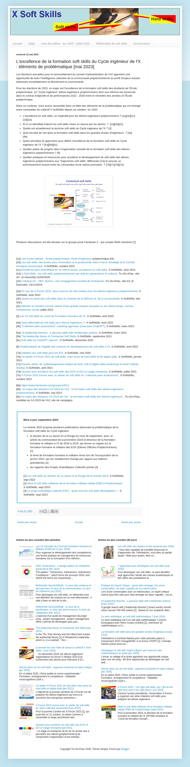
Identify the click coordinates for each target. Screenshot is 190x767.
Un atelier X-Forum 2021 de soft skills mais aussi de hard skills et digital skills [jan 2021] (64, 687)
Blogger (125, 749)
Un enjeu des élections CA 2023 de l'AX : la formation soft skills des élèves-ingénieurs (71, 396)
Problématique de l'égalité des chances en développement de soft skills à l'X (65, 346)
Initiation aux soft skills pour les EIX (42, 352)
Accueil (17, 43)
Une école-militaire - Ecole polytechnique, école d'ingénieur (56, 258)
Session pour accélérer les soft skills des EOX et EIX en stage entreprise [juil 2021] (62, 726)
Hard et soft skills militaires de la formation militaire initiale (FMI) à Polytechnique (75, 483)
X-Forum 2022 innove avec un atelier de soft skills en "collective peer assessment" (70, 375)
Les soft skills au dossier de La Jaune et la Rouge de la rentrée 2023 (67, 475)
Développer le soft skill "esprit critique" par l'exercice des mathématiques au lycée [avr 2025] (131, 652)
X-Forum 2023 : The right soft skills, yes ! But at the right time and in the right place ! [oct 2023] (145, 688)
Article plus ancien (131, 522)
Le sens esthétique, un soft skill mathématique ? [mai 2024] (133, 616)
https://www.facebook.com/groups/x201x (45, 385)
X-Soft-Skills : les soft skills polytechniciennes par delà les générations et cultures (69, 273)
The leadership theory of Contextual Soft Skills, (49, 336)
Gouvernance (141, 43)
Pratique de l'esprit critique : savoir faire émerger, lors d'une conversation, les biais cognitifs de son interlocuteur (133, 587)
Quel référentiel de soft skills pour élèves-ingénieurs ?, (53, 322)
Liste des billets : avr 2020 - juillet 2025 (65, 43)
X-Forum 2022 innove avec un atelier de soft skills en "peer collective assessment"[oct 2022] (62, 707)
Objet (31, 43)
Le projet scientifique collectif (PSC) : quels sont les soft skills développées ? (72, 490)
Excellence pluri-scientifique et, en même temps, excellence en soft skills (64, 269)
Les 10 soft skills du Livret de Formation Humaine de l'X (53, 316)
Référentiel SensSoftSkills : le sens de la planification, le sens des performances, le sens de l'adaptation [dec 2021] (63, 609)
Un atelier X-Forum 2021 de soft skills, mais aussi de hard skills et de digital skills (69, 356)
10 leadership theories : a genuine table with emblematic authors (59, 332)
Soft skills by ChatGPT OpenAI (39, 340)
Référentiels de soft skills (111, 43)
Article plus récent (26, 522)
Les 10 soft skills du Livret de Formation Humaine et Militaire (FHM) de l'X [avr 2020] (64, 548)
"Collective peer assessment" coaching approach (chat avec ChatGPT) (63, 326)
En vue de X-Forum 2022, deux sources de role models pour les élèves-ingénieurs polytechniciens (79, 291)
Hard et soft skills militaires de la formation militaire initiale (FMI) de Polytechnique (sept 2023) (145, 708)
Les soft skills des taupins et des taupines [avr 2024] (146, 546)
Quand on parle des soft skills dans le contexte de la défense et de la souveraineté (70, 298)
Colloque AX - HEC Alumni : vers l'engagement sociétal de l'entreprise (62, 281)
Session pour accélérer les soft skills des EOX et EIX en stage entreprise (64, 371)
